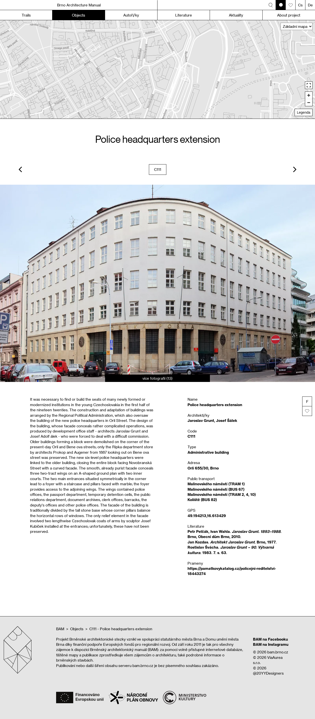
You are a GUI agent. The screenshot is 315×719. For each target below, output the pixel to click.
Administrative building (208, 452)
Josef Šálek (226, 420)
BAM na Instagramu (270, 644)
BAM (60, 629)
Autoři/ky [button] (131, 15)
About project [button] (288, 15)
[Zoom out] (308, 102)
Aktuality (236, 15)
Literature (183, 15)
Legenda (303, 112)
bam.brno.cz (277, 652)
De (310, 5)
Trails (26, 15)
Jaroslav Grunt (201, 420)
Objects (76, 629)
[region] (157, 69)
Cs (300, 5)
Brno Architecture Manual (79, 5)
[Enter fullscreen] (308, 85)
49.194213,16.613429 (207, 515)
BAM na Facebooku (270, 639)
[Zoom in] (308, 95)
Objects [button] (78, 15)
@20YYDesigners (268, 673)
